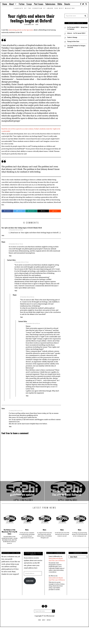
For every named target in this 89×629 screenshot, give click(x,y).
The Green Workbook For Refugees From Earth (76, 46)
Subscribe (30, 581)
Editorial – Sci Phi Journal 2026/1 (76, 33)
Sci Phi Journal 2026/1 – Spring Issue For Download (75, 28)
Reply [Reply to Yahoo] (10, 426)
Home (4, 4)
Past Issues (38, 4)
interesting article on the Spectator (21, 30)
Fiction (21, 4)
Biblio (59, 4)
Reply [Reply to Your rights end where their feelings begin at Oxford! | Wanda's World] (3, 235)
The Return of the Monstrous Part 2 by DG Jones (9, 532)
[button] (85, 16)
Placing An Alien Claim (73, 41)
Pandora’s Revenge (72, 37)
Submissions (50, 4)
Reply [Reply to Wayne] (10, 256)
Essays (29, 4)
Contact (49, 620)
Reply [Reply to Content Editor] (16, 290)
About (11, 4)
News (37, 24)
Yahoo (3, 408)
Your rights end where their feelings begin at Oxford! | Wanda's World (21, 228)
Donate (67, 4)
